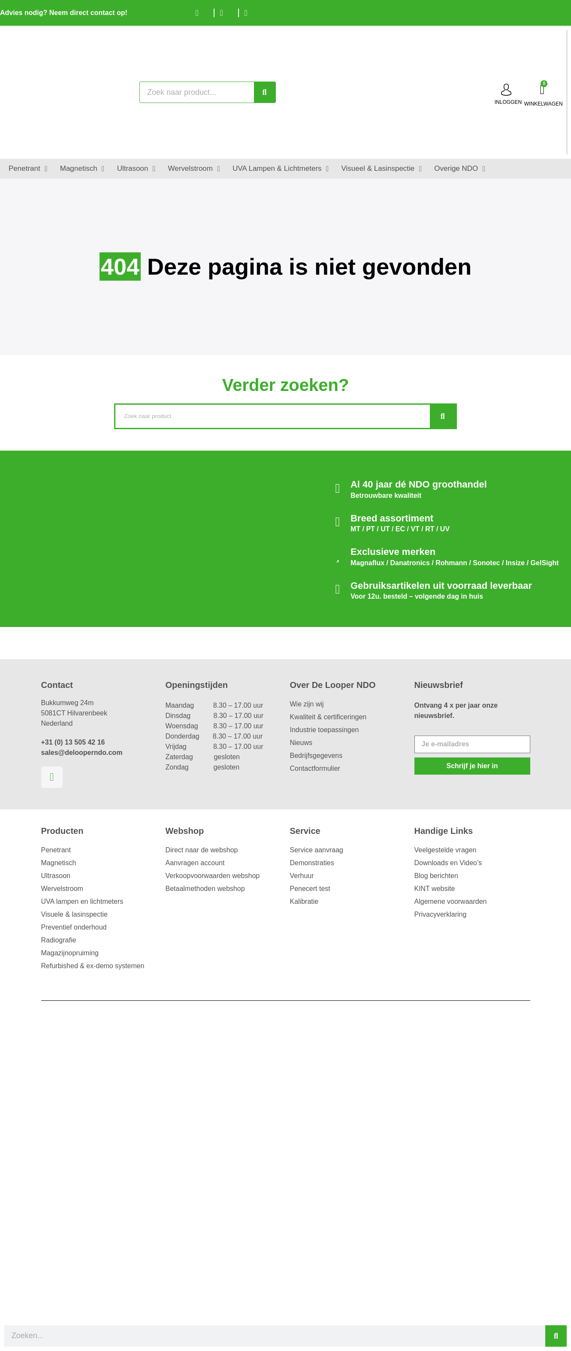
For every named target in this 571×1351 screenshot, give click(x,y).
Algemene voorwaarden (450, 901)
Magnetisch (58, 862)
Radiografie (58, 940)
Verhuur (302, 875)
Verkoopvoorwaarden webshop (213, 875)
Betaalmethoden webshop (205, 888)
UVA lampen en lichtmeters (82, 901)
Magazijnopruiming (70, 953)
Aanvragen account (195, 862)
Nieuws (301, 742)
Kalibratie (304, 901)
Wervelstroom (62, 888)
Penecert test (310, 888)
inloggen (508, 102)
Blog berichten (436, 875)
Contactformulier (315, 768)
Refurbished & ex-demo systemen (93, 965)
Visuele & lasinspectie (74, 914)
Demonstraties (312, 862)
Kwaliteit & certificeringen (328, 717)
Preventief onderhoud (74, 927)
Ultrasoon (55, 875)
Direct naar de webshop (202, 850)
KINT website (434, 888)
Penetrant (56, 850)
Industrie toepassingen (324, 729)
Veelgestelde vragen (445, 850)
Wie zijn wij (307, 704)
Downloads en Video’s (448, 862)
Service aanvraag (317, 850)
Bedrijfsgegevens (316, 755)
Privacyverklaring (440, 914)
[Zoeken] (264, 92)
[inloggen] (506, 90)
